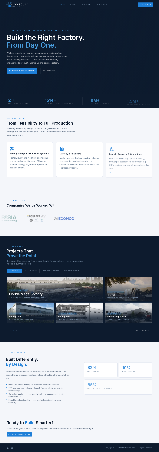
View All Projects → (142, 331)
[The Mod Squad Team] (17, 4)
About (73, 5)
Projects (101, 5)
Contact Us (145, 4)
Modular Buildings (51, 271)
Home (63, 5)
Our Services (49, 71)
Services (87, 5)
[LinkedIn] (7, 448)
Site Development (71, 271)
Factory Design (31, 271)
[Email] (12, 448)
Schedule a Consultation (22, 71)
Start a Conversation (19, 434)
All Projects (14, 271)
